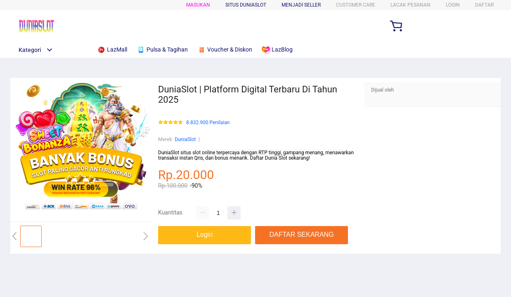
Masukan (198, 5)
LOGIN (453, 5)
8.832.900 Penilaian (207, 122)
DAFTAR (484, 5)
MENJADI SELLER (301, 5)
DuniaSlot (185, 139)
